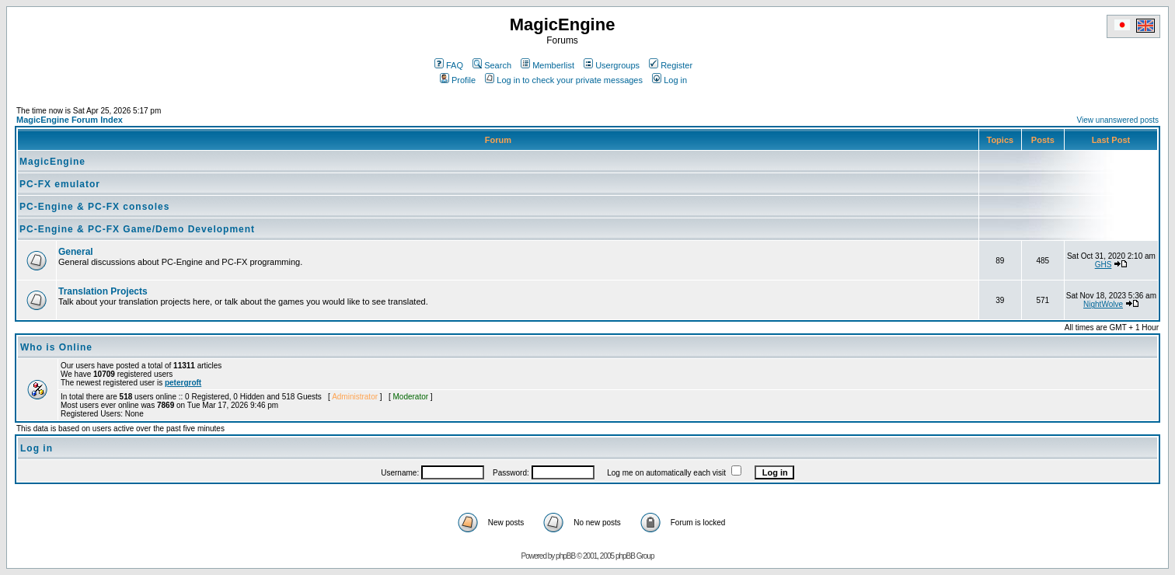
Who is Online (56, 347)
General (75, 251)
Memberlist (547, 65)
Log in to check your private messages (564, 80)
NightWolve (1103, 304)
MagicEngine (52, 161)
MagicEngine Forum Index (69, 119)
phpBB (565, 556)
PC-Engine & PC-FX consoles (94, 206)
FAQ (448, 65)
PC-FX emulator (59, 184)
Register (670, 65)
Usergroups (612, 65)
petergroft (183, 382)
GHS (1103, 264)
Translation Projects (103, 291)
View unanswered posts (1118, 120)
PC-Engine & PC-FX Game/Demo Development (137, 229)
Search (491, 65)
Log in (669, 80)
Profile (458, 80)
